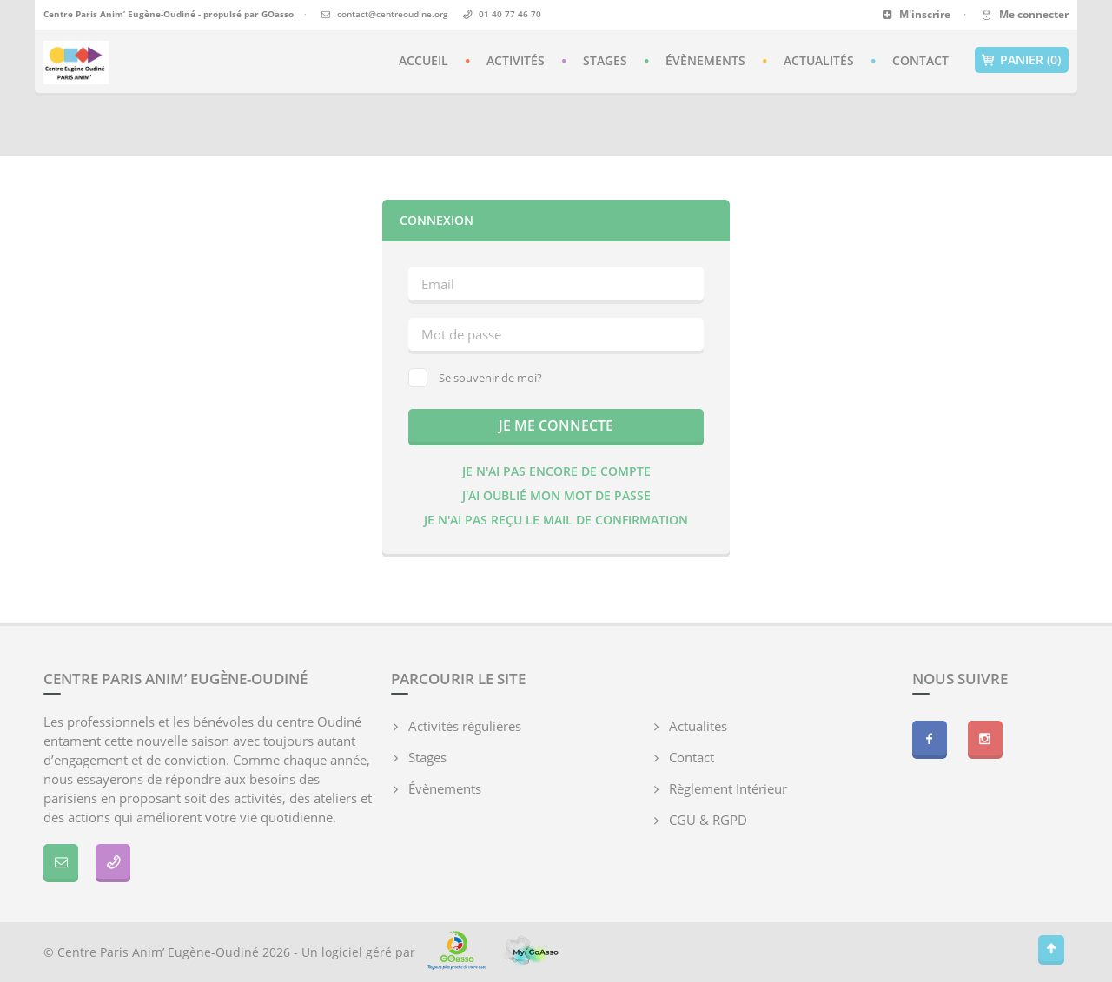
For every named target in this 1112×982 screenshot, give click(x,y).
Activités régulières (464, 726)
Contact (920, 60)
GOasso (277, 14)
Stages (605, 60)
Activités (515, 60)
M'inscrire (916, 14)
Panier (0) (1021, 60)
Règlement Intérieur (728, 788)
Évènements (705, 60)
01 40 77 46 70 (510, 14)
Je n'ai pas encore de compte (556, 471)
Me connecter (1024, 14)
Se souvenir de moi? (475, 377)
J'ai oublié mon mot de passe (556, 495)
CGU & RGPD (708, 819)
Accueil (423, 60)
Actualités (819, 60)
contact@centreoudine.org (392, 14)
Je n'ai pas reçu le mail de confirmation (556, 519)
